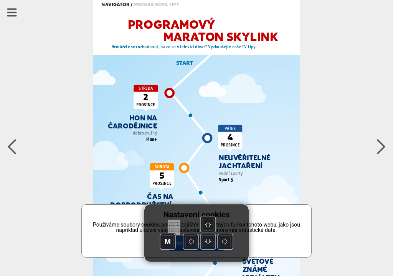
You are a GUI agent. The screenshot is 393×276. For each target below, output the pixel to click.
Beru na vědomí (196, 243)
